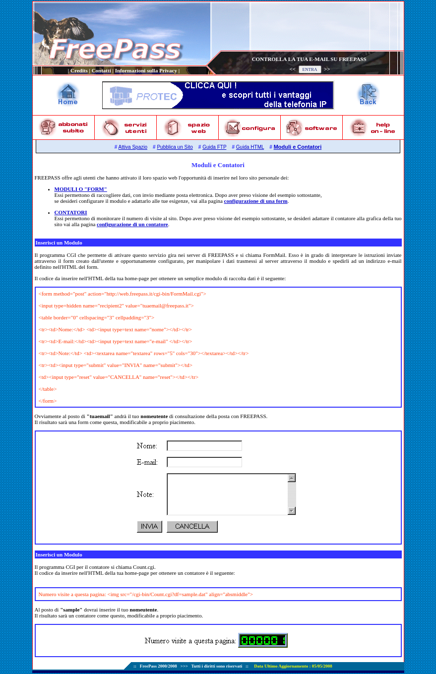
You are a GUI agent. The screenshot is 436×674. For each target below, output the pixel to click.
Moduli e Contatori (298, 147)
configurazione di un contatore (132, 224)
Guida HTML (250, 147)
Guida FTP (214, 147)
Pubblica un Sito (174, 147)
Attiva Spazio (133, 147)
